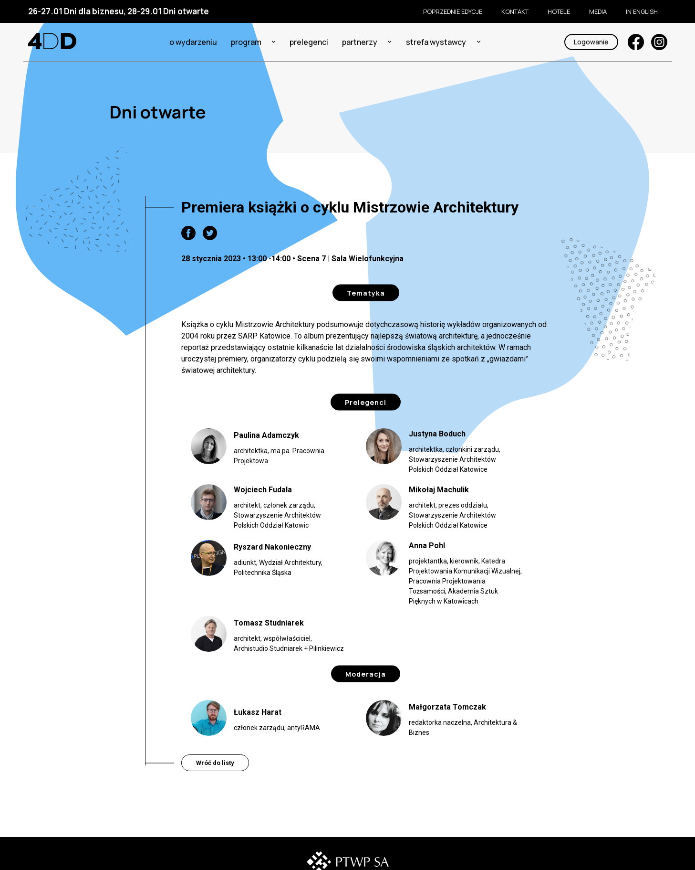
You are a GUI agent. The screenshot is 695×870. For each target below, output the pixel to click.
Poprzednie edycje (452, 11)
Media (598, 11)
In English (642, 11)
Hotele (559, 11)
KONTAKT (515, 11)
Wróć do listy (215, 762)
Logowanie (591, 41)
